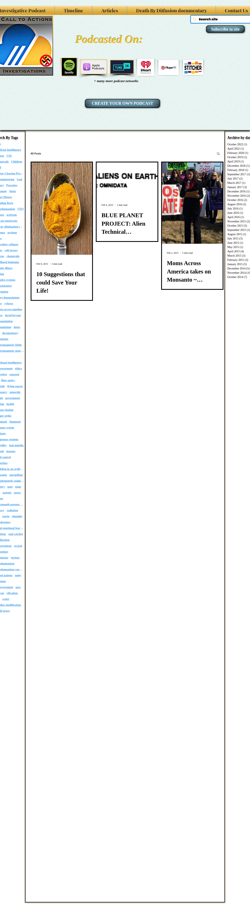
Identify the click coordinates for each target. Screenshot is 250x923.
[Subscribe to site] (225, 29)
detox (17, 327)
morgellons (16, 474)
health (10, 404)
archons (12, 232)
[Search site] (223, 19)
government (12, 398)
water (5, 599)
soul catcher (15, 534)
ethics (18, 368)
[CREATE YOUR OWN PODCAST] (122, 103)
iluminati (14, 421)
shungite (17, 516)
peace (17, 492)
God (19, 179)
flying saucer (15, 386)
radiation (12, 510)
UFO (21, 209)
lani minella (16, 445)
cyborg (8, 303)
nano (18, 486)
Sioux (12, 191)
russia (6, 516)
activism (12, 214)
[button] (218, 154)
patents (7, 492)
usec (18, 587)
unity (18, 575)
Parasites (11, 185)
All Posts (36, 153)
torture (15, 557)
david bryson (13, 315)
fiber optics (8, 380)
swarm (18, 545)
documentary (10, 333)
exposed (14, 374)
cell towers (11, 250)
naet (10, 486)
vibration (12, 593)
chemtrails (13, 256)
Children (16, 161)
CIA (9, 155)
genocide (15, 392)
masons (10, 451)
